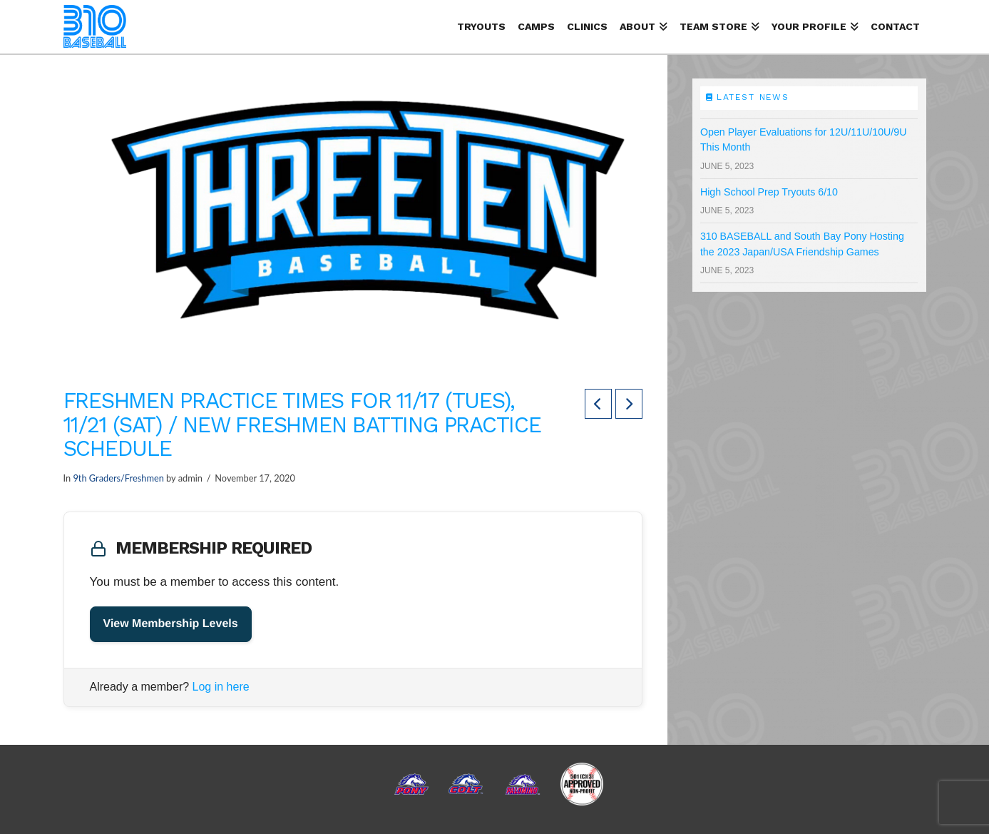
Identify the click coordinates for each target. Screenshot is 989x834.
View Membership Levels (170, 624)
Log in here (221, 687)
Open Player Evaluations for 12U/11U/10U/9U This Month (803, 139)
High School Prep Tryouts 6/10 (769, 192)
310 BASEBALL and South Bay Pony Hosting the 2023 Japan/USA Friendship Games (802, 243)
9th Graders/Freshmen (118, 478)
